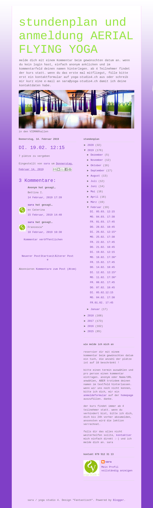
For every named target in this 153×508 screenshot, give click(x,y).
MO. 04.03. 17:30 (102, 216)
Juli (94, 181)
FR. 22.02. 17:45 (102, 242)
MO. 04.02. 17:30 (102, 297)
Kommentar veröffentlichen (43, 239)
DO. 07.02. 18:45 (102, 287)
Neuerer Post (31, 256)
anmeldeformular (95, 395)
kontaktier (124, 435)
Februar (97, 207)
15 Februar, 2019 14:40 (45, 214)
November (98, 160)
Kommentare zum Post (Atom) (56, 269)
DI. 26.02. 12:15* (103, 231)
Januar (96, 309)
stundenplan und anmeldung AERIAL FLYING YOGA (76, 36)
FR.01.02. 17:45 (101, 302)
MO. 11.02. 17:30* (103, 277)
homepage (127, 395)
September (98, 170)
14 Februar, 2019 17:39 (45, 197)
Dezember (98, 154)
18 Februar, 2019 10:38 (45, 232)
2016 (91, 326)
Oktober (97, 165)
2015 (91, 331)
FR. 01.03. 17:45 (102, 221)
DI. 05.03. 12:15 (102, 211)
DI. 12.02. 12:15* (103, 272)
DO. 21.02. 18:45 (102, 247)
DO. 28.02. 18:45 (102, 227)
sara (31, 204)
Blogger (118, 500)
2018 (91, 315)
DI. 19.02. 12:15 (102, 252)
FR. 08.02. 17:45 (102, 282)
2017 (91, 321)
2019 (91, 150)
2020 (91, 145)
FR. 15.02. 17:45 (102, 262)
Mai (94, 191)
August (96, 175)
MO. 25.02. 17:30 (102, 236)
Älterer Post (64, 256)
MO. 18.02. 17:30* (103, 257)
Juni (94, 186)
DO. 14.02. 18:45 (102, 267)
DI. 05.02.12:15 (101, 292)
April (95, 196)
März (94, 202)
